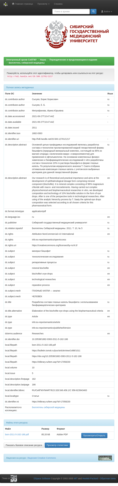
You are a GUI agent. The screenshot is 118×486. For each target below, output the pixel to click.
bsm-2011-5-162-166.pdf (17, 434)
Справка (58, 4)
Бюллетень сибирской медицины (27, 63)
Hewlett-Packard (90, 478)
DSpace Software (42, 478)
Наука (43, 59)
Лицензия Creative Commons (41, 458)
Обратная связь (108, 478)
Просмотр (43, 4)
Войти (106, 11)
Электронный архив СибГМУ (21, 59)
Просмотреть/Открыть (94, 435)
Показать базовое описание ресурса (24, 445)
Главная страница (22, 3)
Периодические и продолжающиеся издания (73, 59)
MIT (76, 478)
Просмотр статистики (57, 445)
